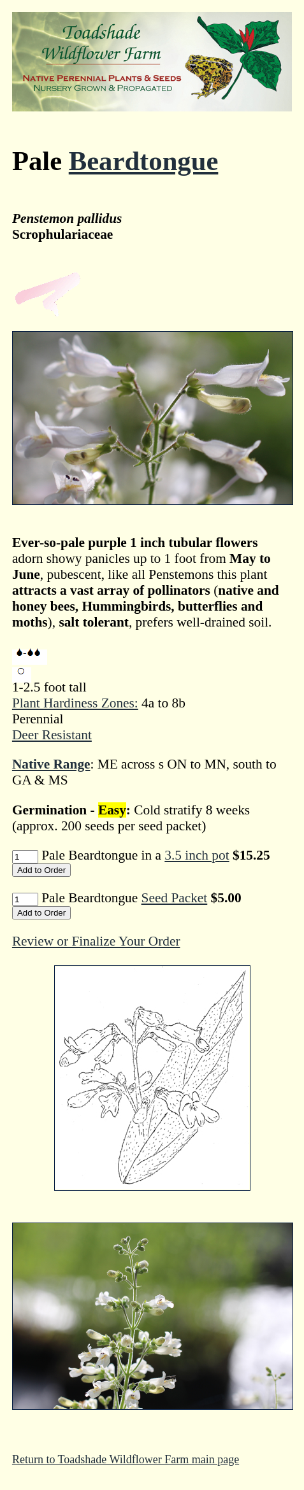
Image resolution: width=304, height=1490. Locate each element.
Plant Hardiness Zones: (75, 703)
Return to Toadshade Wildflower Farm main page (125, 1459)
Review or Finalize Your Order (96, 941)
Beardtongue (144, 161)
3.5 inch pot (196, 855)
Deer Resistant (52, 734)
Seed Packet (174, 897)
